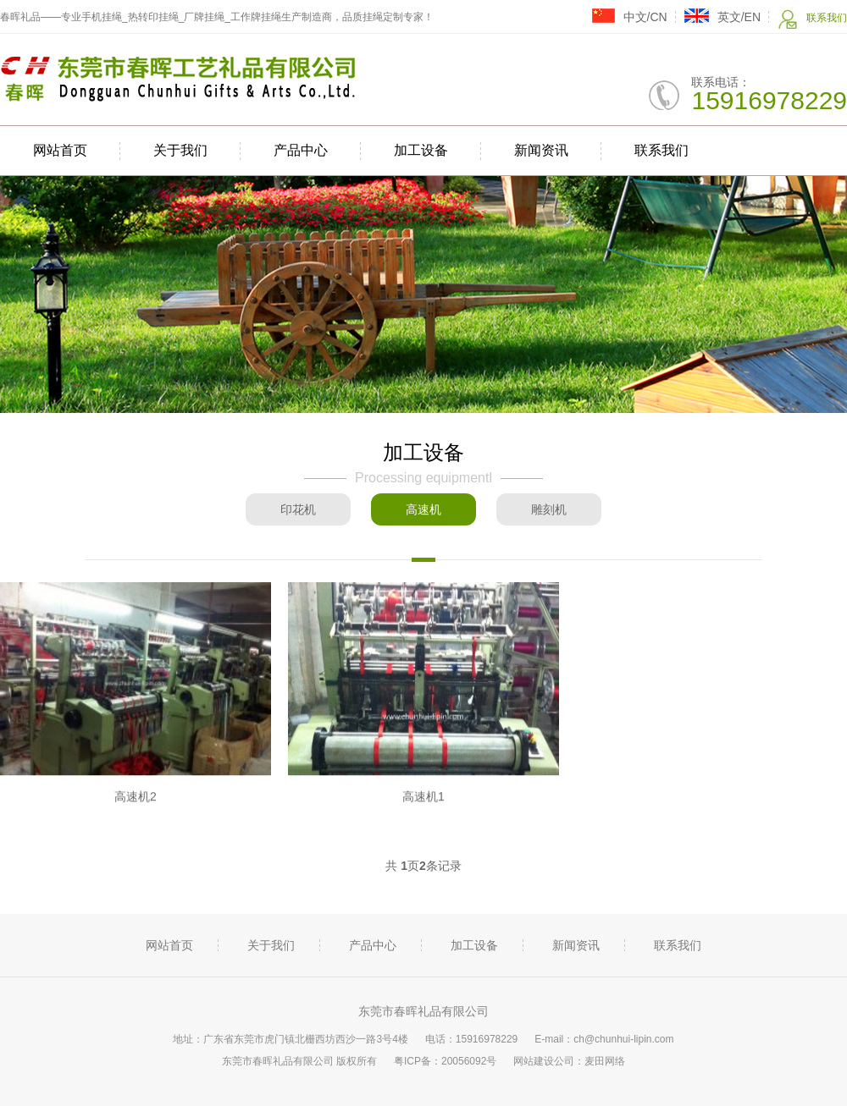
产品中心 (301, 150)
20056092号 (468, 1061)
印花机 (298, 509)
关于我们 (180, 150)
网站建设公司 (543, 1061)
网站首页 (60, 150)
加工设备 (421, 150)
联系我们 (812, 19)
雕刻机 (549, 509)
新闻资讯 (541, 150)
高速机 (423, 509)
